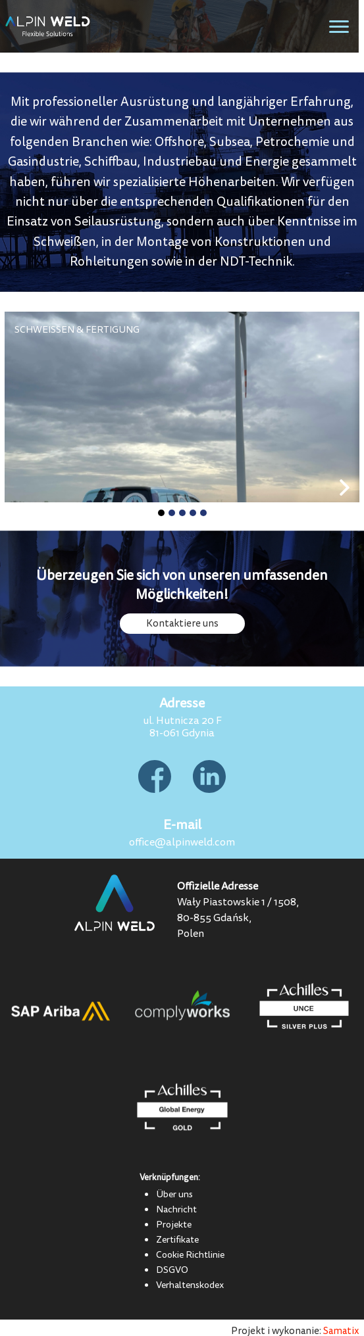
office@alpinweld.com (182, 842)
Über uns (174, 1194)
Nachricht (176, 1209)
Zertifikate (177, 1239)
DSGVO (172, 1269)
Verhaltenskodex (190, 1284)
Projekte (174, 1224)
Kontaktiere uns (182, 624)
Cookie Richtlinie (190, 1254)
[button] (161, 513)
